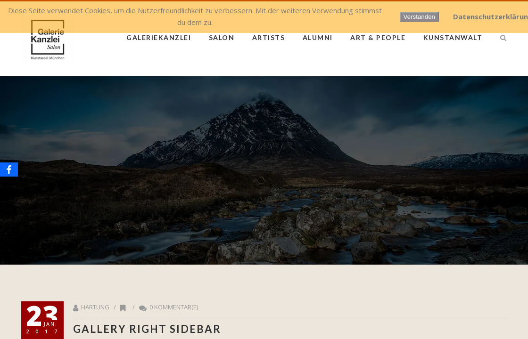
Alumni (318, 37)
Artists (268, 37)
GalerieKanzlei (158, 37)
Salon (222, 37)
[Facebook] (9, 169)
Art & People (377, 37)
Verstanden (419, 16)
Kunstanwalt (453, 37)
